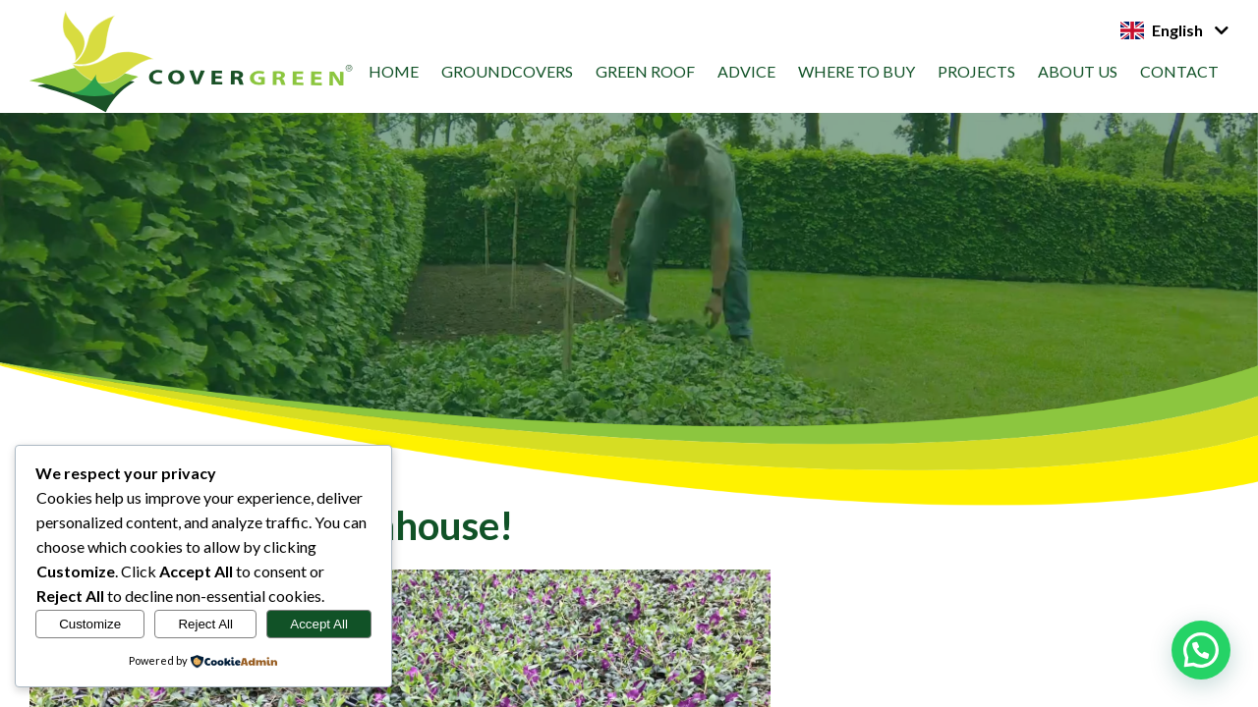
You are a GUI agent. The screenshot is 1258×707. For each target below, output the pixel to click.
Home (394, 71)
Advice (746, 71)
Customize (90, 624)
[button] (1201, 650)
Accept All (319, 624)
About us (1077, 71)
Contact (1179, 71)
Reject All (205, 624)
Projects (976, 71)
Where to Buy (856, 71)
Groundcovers (507, 71)
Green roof (645, 71)
